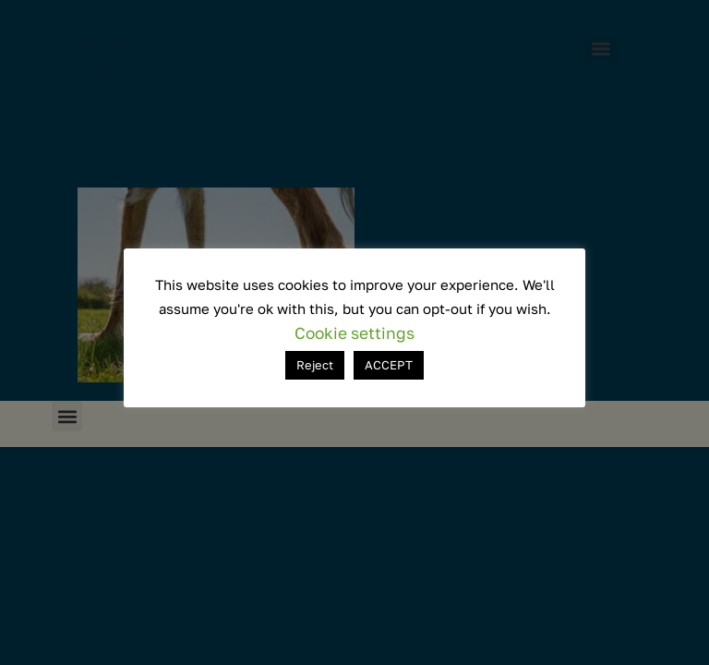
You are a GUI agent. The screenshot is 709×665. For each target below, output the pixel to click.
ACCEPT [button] (389, 364)
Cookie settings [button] (354, 333)
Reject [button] (314, 364)
